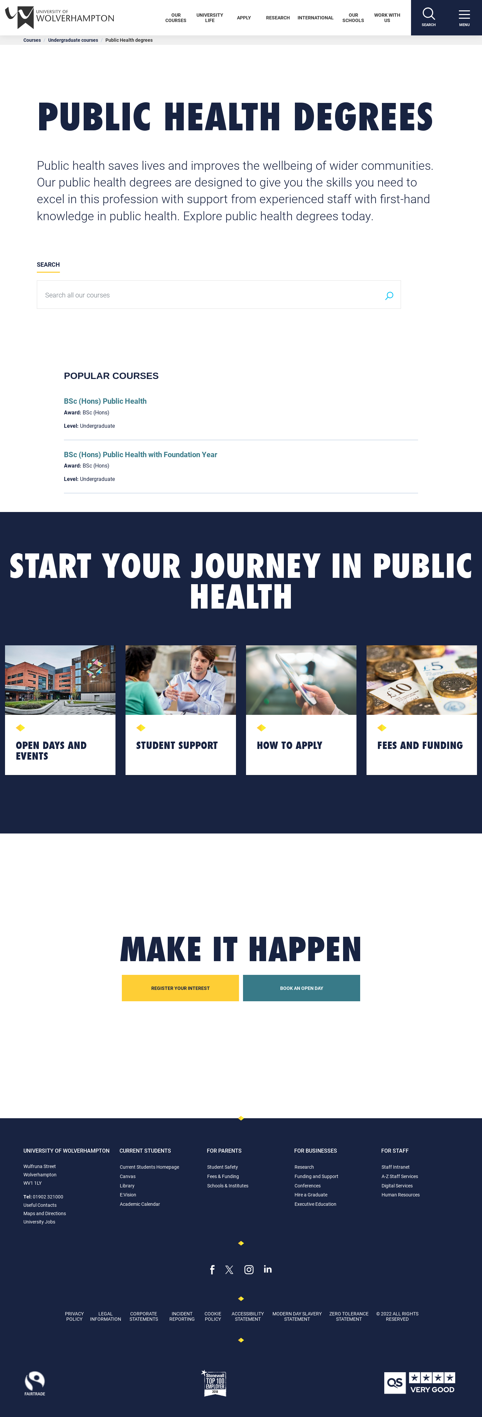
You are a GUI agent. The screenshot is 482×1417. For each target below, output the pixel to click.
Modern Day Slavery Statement (297, 1316)
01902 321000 (48, 1196)
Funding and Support (316, 1176)
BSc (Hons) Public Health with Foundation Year (140, 454)
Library (127, 1185)
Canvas (128, 1176)
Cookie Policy (213, 1316)
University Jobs (39, 1221)
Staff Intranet (396, 1167)
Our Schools (353, 17)
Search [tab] (48, 264)
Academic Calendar (140, 1204)
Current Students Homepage (149, 1167)
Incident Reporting (182, 1316)
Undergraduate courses (73, 40)
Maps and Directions (44, 1213)
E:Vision (128, 1194)
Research (278, 17)
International (316, 17)
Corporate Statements (144, 1316)
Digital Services (397, 1185)
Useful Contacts (40, 1205)
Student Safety (222, 1167)
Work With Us (387, 17)
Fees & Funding (223, 1176)
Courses (32, 40)
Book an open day (301, 988)
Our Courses (175, 17)
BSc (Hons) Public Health (105, 401)
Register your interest (180, 988)
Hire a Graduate (311, 1194)
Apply (244, 17)
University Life (209, 17)
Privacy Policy (74, 1316)
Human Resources (401, 1194)
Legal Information (105, 1316)
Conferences (308, 1185)
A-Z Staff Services (400, 1176)
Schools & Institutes (227, 1185)
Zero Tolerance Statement (349, 1316)
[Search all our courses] (207, 294)
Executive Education (315, 1204)
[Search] (429, 17)
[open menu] (464, 17)
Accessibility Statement (248, 1316)
